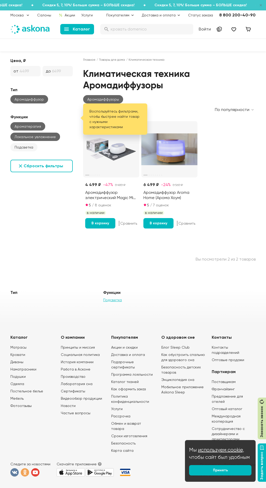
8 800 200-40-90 (237, 15)
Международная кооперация (226, 418)
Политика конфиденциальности (130, 399)
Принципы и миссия (78, 347)
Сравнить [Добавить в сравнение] (127, 223)
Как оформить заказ (128, 389)
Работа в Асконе (75, 369)
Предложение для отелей (227, 399)
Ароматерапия (28, 126)
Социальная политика (80, 355)
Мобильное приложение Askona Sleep (182, 389)
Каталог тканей (125, 382)
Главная (89, 59)
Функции (19, 116)
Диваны (16, 362)
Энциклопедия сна (177, 380)
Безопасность (123, 443)
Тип (13, 89)
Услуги (87, 15)
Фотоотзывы (21, 406)
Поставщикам (224, 382)
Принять (220, 470)
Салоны (44, 15)
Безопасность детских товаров (181, 369)
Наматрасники (23, 369)
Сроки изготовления (129, 436)
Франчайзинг (223, 389)
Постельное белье (26, 391)
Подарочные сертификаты (123, 364)
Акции (67, 15)
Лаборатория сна (76, 384)
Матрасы (18, 347)
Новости (68, 406)
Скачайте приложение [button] (77, 464)
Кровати (17, 355)
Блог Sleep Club (175, 347)
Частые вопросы (75, 413)
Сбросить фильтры (43, 165)
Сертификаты (73, 391)
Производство (73, 376)
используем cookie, (221, 450)
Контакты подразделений (225, 350)
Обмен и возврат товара (126, 426)
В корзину (100, 223)
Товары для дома (112, 59)
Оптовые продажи (228, 360)
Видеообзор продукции (81, 398)
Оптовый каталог (227, 409)
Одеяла (17, 384)
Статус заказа (200, 15)
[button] (103, 99)
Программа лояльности (132, 374)
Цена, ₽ (18, 60)
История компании (77, 362)
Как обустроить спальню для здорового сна (183, 357)
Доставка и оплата (128, 355)
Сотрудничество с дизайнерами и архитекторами (228, 434)
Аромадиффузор (29, 99)
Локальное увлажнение (35, 137)
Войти (205, 29)
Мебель (17, 398)
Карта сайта (122, 450)
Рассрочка (120, 416)
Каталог (77, 29)
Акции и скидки (124, 347)
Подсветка (24, 147)
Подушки (18, 376)
